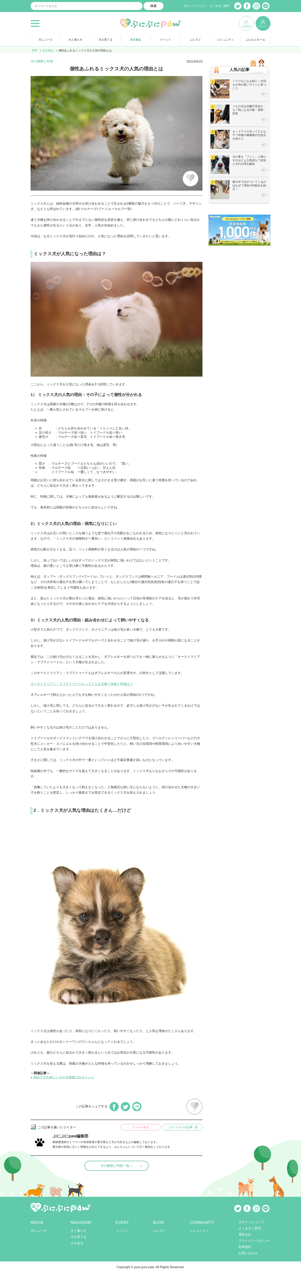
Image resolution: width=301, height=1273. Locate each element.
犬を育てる (106, 39)
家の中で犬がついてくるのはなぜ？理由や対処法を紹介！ (249, 185)
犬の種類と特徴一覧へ (117, 1165)
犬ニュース (46, 39)
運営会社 (244, 1234)
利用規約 (244, 1247)
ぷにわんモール (255, 39)
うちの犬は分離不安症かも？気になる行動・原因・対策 (249, 110)
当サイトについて (194, 6)
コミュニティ (225, 39)
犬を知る (135, 39)
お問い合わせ (248, 1253)
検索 (153, 6)
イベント (165, 39)
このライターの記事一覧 (182, 1127)
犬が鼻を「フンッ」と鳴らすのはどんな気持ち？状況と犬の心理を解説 (249, 160)
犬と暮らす (76, 39)
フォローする (140, 1127)
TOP (34, 50)
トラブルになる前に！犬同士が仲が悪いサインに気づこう (249, 84)
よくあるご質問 (219, 6)
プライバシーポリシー (254, 1240)
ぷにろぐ (195, 39)
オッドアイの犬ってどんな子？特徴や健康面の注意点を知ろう (249, 135)
